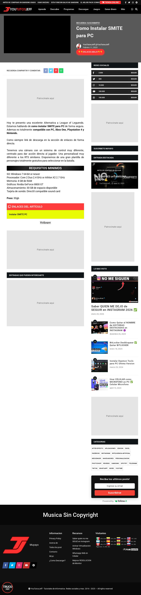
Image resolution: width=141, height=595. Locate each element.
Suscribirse (114, 492)
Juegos (96, 9)
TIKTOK (94, 468)
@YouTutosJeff (102, 44)
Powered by (115, 501)
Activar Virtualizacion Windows (81, 547)
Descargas (84, 9)
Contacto (53, 552)
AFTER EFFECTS (97, 448)
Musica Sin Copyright (70, 514)
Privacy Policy (55, 538)
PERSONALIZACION (122, 458)
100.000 (99, 91)
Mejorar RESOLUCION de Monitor (81, 561)
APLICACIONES (110, 448)
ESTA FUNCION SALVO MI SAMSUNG (65, 2)
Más (123, 9)
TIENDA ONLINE (110, 2)
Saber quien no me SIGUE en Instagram (81, 539)
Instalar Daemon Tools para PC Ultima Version (122, 362)
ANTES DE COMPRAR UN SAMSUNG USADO (19, 2)
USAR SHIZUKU (43, 2)
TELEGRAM (133, 463)
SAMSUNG (115, 463)
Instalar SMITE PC (18, 214)
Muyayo (34, 544)
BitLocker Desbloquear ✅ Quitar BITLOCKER (123, 343)
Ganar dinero (110, 9)
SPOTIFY (124, 463)
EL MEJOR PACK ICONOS (90, 2)
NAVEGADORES (108, 458)
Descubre (54, 9)
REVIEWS (106, 463)
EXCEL (127, 448)
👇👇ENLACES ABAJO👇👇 (90, 52)
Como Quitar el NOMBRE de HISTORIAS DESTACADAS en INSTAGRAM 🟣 (122, 326)
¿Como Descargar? (57, 560)
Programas (69, 9)
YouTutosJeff (89, 44)
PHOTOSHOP (96, 463)
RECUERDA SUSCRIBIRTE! (88, 23)
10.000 (98, 85)
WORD (111, 468)
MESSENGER (96, 458)
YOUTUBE (119, 468)
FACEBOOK (96, 453)
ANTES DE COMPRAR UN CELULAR (109, 170)
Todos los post (55, 547)
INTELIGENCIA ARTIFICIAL (121, 453)
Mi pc (51, 556)
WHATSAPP (103, 468)
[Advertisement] (45, 98)
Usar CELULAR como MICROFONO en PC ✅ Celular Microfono (121, 382)
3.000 (98, 73)
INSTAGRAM (105, 453)
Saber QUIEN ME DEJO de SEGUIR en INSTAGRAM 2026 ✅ (114, 308)
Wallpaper (45, 222)
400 (97, 79)
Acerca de (53, 543)
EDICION (120, 448)
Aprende (42, 9)
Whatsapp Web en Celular (80, 554)
